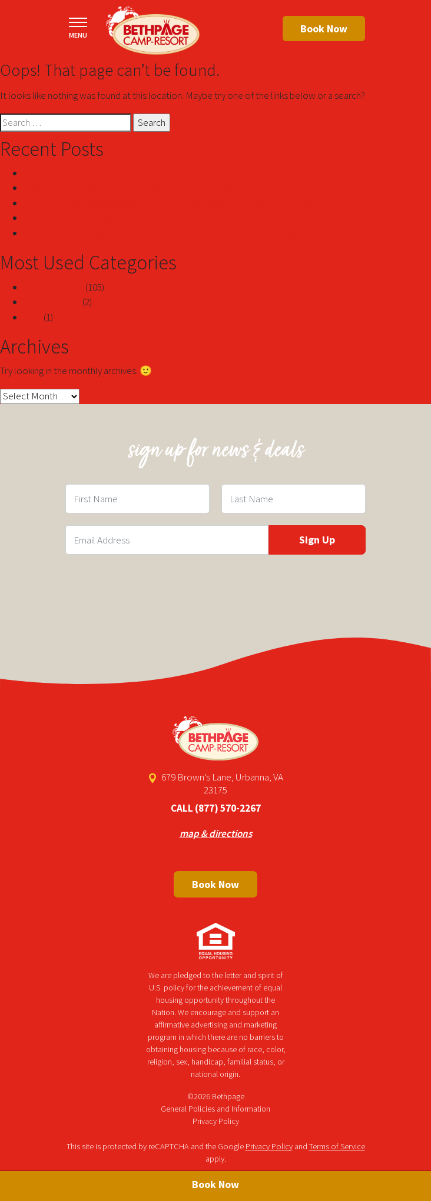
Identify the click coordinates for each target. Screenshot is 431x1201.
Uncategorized (54, 287)
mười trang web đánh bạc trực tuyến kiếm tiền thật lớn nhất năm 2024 (158, 187)
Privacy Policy (216, 1121)
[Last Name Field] (293, 498)
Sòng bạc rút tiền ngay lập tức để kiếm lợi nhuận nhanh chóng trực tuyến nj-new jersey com (199, 232)
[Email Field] (166, 540)
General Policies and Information (215, 1108)
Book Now (323, 28)
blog (33, 317)
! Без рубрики (52, 301)
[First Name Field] (137, 498)
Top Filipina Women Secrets (79, 172)
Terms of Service (337, 1146)
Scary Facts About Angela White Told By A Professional (132, 217)
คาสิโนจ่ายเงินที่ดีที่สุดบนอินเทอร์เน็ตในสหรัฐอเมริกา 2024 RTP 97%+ (170, 202)
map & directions (216, 833)
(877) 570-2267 (228, 808)
